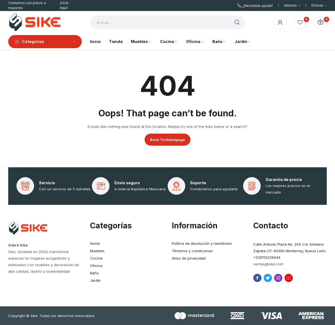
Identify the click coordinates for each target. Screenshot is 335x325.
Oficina (96, 265)
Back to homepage (167, 139)
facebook (257, 278)
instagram (278, 278)
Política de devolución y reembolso (202, 243)
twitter (268, 278)
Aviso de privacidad (188, 258)
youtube (289, 278)
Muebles (97, 251)
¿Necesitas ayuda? (258, 6)
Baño (94, 273)
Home (95, 243)
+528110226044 (266, 257)
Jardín (95, 280)
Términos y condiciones (192, 251)
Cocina (96, 258)
